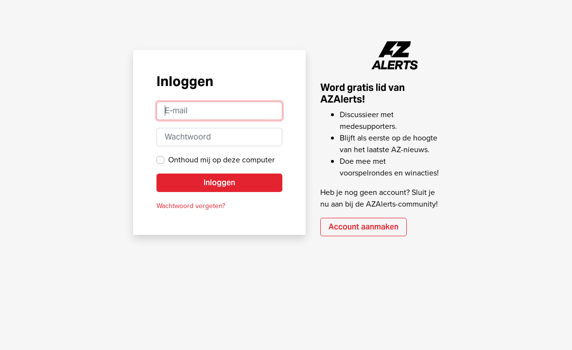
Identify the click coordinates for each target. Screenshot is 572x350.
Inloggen (219, 182)
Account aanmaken (364, 227)
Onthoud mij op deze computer (221, 159)
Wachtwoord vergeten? (190, 206)
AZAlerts (395, 55)
